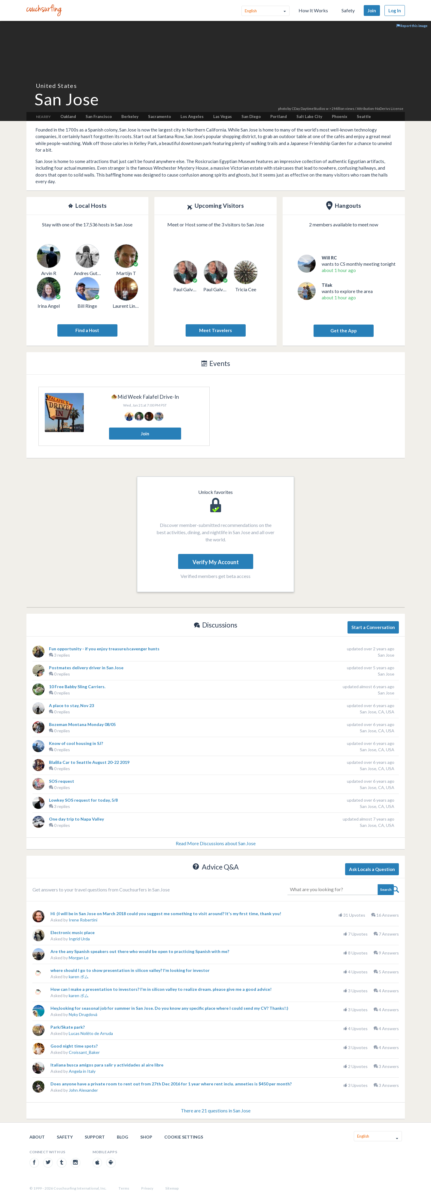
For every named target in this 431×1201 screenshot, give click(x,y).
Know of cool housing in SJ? (76, 743)
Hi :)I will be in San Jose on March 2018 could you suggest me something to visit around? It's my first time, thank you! (165, 913)
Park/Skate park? (67, 1027)
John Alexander (83, 1090)
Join (372, 10)
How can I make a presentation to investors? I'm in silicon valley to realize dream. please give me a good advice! (161, 989)
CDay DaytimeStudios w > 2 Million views (323, 108)
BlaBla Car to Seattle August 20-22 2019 (89, 762)
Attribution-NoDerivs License (380, 108)
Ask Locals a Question (372, 869)
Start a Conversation (373, 627)
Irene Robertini (83, 919)
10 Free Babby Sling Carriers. (77, 686)
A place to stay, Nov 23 (71, 705)
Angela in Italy (82, 1071)
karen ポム (79, 976)
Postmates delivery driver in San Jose (86, 667)
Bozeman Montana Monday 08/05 (82, 724)
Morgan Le (79, 957)
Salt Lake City (309, 116)
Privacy (147, 1188)
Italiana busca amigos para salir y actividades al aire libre (106, 1064)
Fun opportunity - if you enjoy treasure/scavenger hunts (104, 648)
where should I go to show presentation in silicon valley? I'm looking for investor (130, 970)
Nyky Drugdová (83, 1014)
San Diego (251, 116)
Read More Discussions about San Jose (216, 843)
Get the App (343, 330)
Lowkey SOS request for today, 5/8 (83, 800)
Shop (146, 1136)
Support (95, 1136)
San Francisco (99, 116)
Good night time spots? (74, 1045)
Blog (122, 1136)
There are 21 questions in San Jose (215, 1110)
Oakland (68, 116)
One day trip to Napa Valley (76, 818)
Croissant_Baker (84, 1052)
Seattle (364, 116)
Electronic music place (72, 932)
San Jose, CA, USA (377, 711)
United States (56, 85)
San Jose (386, 655)
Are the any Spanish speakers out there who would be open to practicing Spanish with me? (139, 951)
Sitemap (172, 1188)
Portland (278, 116)
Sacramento (159, 116)
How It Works (313, 10)
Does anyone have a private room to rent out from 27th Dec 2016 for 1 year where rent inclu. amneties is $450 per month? (171, 1083)
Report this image (411, 26)
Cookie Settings (183, 1136)
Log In (394, 10)
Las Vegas (222, 116)
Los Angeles (192, 116)
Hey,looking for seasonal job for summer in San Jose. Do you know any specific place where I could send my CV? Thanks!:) (169, 1008)
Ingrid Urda (79, 938)
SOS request (61, 781)
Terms (123, 1188)
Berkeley (129, 116)
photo (282, 108)
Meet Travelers (215, 330)
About (37, 1136)
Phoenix (339, 116)
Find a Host (87, 330)
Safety (348, 10)
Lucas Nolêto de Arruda (91, 1033)
